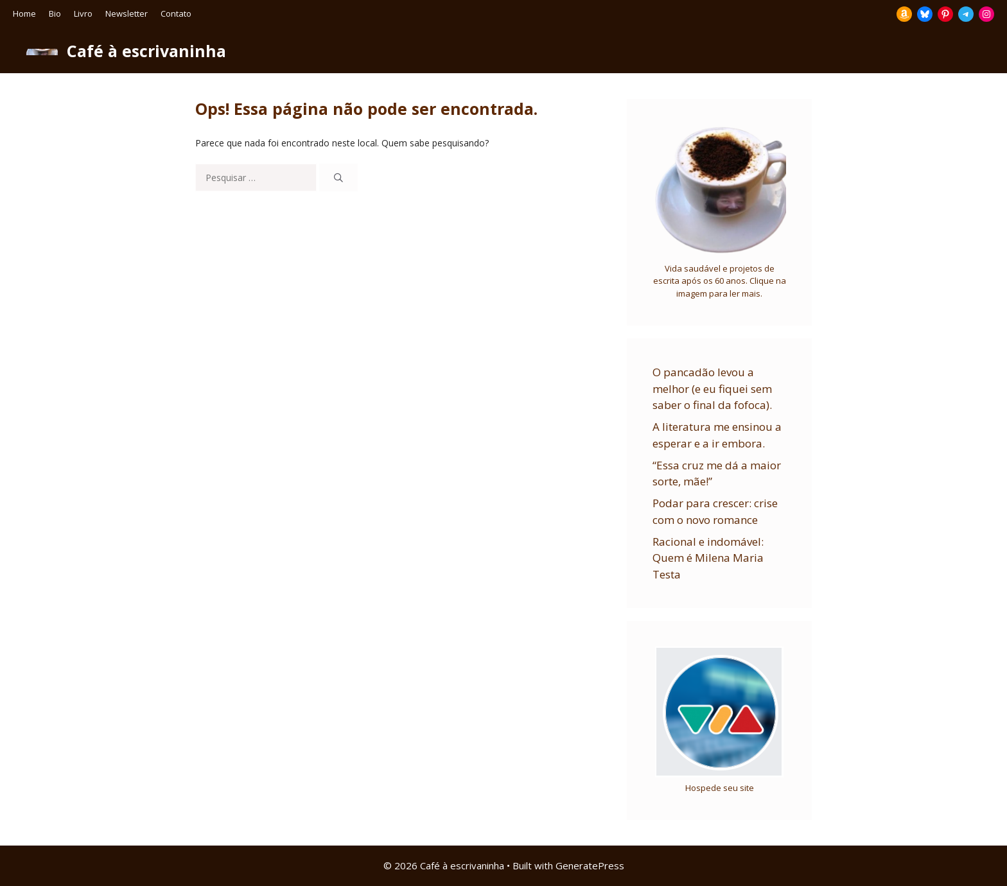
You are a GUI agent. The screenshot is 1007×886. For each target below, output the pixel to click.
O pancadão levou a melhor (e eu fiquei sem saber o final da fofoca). (712, 388)
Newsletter (126, 13)
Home (24, 13)
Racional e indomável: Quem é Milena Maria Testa (708, 558)
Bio (55, 13)
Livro (83, 13)
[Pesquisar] (338, 177)
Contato (176, 13)
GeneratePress (590, 865)
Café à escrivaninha (146, 51)
